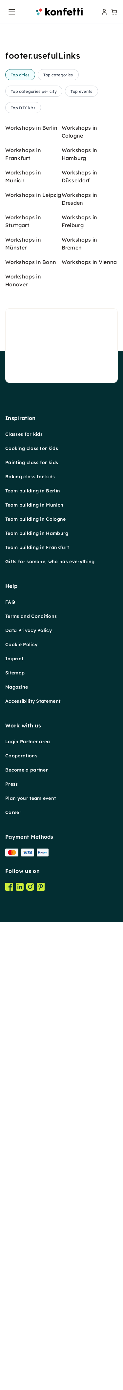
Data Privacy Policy (28, 630)
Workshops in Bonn (30, 262)
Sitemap (15, 673)
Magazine (16, 687)
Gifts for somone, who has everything (50, 561)
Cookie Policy (21, 644)
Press (11, 784)
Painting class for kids (31, 462)
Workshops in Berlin (31, 127)
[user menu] (103, 11)
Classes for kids (24, 434)
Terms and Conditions (31, 616)
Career (13, 812)
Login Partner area (27, 742)
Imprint (14, 659)
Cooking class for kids (31, 448)
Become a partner (26, 770)
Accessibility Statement (32, 701)
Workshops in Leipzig (33, 195)
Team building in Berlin (32, 491)
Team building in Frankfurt (37, 547)
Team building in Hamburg (37, 533)
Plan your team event (30, 798)
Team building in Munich (34, 505)
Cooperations (21, 756)
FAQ (10, 602)
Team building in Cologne (35, 519)
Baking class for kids (30, 477)
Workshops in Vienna (89, 262)
